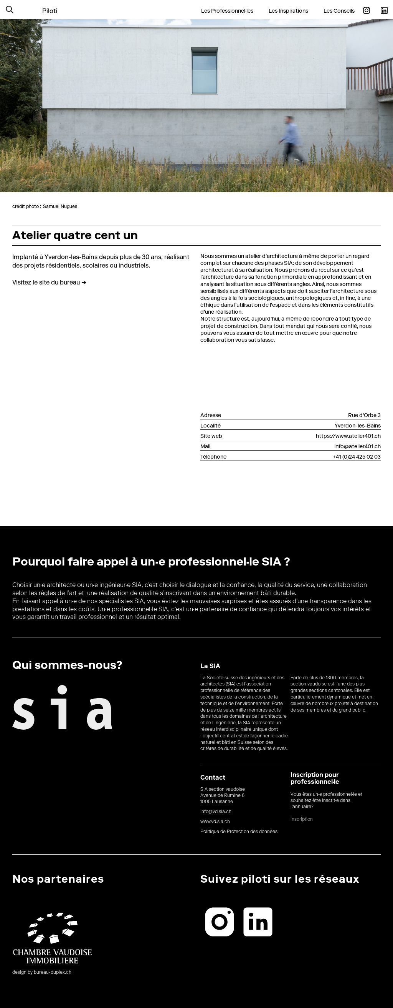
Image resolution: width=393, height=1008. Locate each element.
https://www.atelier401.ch (348, 436)
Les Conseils (339, 11)
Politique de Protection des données (238, 832)
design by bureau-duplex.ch (41, 972)
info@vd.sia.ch (215, 812)
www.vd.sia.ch (215, 822)
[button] (19, 9)
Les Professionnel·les (227, 11)
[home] (49, 6)
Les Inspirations (288, 11)
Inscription (302, 819)
